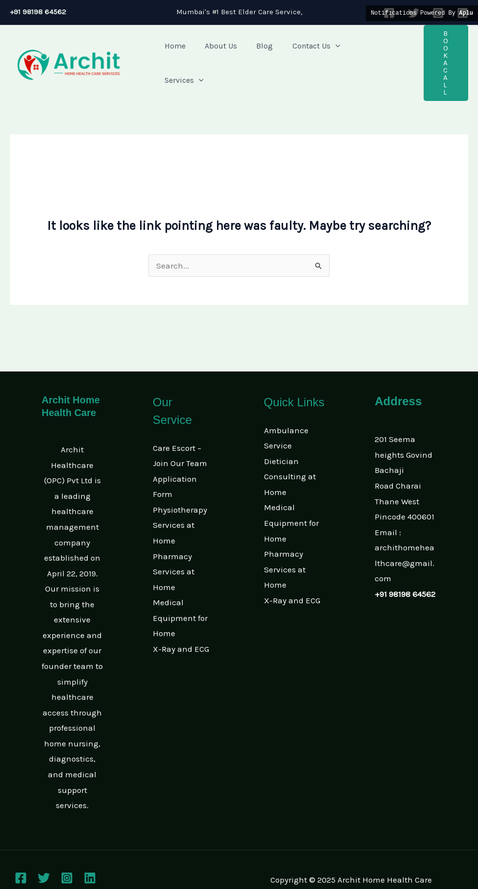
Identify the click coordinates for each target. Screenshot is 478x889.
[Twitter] (44, 858)
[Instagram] (67, 858)
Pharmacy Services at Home (173, 551)
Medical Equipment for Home (180, 597)
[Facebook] (21, 858)
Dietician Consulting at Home (290, 456)
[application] (323, 53)
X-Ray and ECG (181, 629)
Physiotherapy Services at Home (180, 505)
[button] (438, 53)
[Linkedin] (90, 858)
